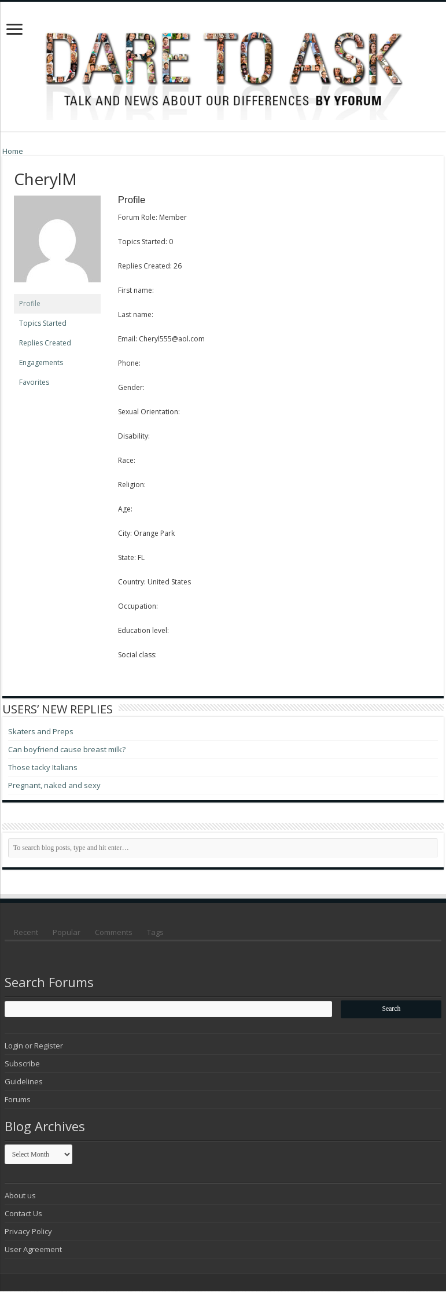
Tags (155, 932)
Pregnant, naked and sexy (54, 785)
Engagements (41, 362)
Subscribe (22, 1064)
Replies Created (45, 343)
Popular (66, 932)
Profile (29, 303)
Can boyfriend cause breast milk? (67, 749)
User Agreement (33, 1250)
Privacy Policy (28, 1232)
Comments (113, 932)
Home (12, 151)
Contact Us (23, 1214)
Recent (26, 932)
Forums (18, 1100)
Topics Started (43, 323)
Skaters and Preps (40, 731)
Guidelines (24, 1082)
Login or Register (34, 1046)
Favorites (34, 382)
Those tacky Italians (43, 767)
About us (20, 1196)
